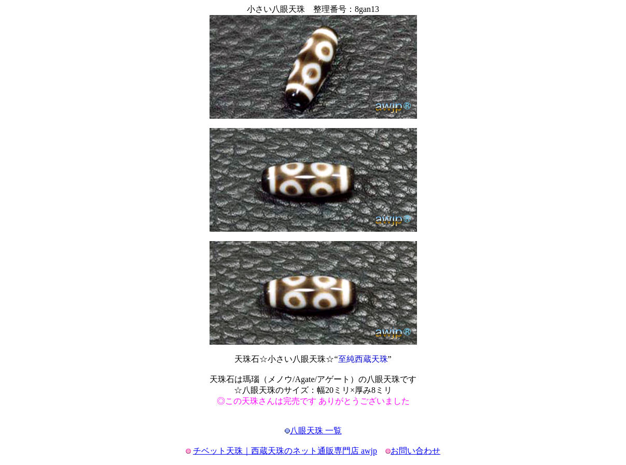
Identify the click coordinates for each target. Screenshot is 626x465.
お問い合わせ (415, 450)
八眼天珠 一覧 (316, 430)
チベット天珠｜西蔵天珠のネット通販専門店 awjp (285, 450)
